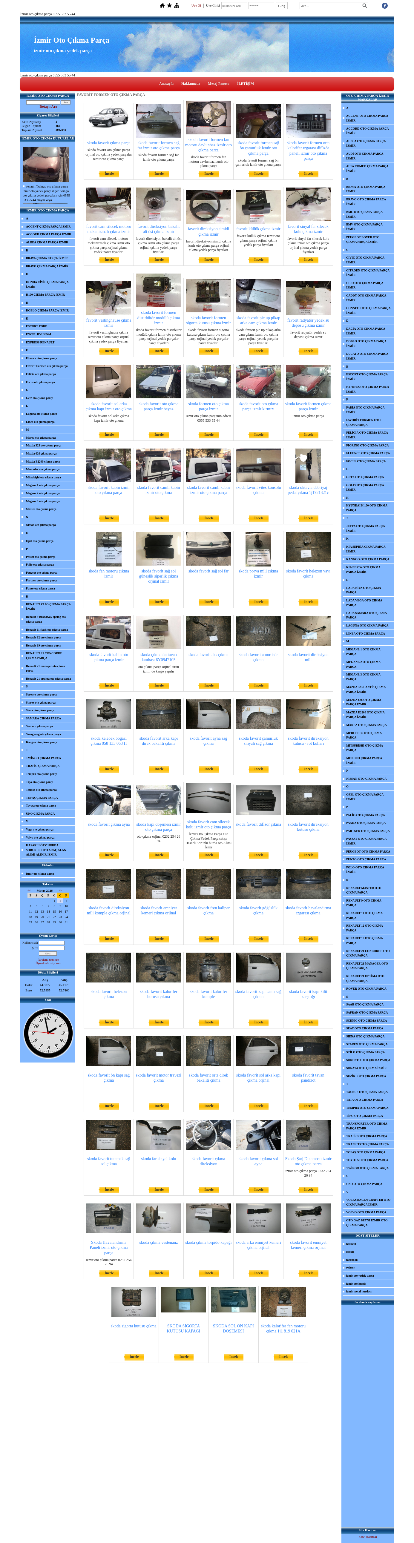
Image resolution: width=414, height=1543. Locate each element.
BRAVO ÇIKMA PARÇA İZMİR (47, 266)
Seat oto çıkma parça (39, 726)
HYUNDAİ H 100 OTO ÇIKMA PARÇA (366, 508)
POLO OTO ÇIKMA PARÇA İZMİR (365, 870)
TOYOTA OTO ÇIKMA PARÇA (367, 1160)
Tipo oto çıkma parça (39, 782)
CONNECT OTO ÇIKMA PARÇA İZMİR (368, 310)
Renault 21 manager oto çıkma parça (45, 668)
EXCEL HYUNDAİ (38, 334)
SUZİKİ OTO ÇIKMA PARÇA (366, 1076)
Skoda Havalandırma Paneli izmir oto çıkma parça (109, 1247)
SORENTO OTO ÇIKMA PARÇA (368, 1060)
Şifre (35, 948)
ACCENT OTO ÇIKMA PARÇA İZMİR (367, 118)
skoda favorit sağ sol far (208, 571)
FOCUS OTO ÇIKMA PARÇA (366, 461)
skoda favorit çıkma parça (109, 143)
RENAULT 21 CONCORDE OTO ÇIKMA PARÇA (368, 953)
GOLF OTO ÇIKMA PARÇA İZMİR (365, 487)
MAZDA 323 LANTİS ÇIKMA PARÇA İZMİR (366, 689)
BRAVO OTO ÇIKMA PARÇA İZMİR (366, 202)
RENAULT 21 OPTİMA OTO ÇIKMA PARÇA (365, 978)
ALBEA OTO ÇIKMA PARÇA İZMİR (366, 143)
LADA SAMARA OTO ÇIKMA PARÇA (366, 615)
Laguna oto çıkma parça (41, 413)
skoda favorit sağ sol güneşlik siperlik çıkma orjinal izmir (158, 576)
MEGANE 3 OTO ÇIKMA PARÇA (363, 677)
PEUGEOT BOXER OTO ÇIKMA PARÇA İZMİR (362, 240)
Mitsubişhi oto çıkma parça (43, 477)
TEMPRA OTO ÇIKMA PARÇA (367, 1107)
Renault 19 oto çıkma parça (43, 645)
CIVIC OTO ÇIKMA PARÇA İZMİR (365, 260)
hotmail (351, 1244)
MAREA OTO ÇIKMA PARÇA (366, 725)
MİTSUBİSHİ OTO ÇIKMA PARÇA (364, 748)
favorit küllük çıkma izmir (258, 229)
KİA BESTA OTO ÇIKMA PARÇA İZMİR (363, 570)
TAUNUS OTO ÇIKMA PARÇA (367, 1092)
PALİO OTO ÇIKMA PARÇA (365, 815)
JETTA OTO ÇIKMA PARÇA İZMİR (365, 528)
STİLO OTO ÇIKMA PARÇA (365, 1052)
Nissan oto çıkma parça (41, 524)
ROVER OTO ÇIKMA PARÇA (366, 988)
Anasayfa (166, 84)
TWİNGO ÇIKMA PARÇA (43, 758)
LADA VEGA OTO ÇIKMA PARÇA (364, 603)
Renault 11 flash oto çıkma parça (47, 629)
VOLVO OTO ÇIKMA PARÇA (366, 1212)
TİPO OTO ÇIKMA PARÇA (364, 1115)
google (350, 1251)
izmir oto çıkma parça (40, 873)
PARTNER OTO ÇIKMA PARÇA (368, 831)
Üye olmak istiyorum (48, 963)
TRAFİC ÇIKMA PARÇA (43, 765)
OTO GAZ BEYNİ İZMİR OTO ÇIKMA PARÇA (367, 1223)
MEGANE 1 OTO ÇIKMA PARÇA (363, 652)
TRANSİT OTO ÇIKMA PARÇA (367, 1144)
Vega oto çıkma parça (39, 829)
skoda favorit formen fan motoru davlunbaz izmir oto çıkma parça (208, 144)
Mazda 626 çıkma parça (41, 453)
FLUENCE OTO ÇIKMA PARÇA (368, 453)
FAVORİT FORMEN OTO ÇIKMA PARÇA (363, 422)
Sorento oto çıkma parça (41, 694)
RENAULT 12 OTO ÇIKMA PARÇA (364, 928)
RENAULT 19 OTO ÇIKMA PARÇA (364, 940)
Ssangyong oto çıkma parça (43, 734)
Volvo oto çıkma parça (40, 837)
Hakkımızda (190, 84)
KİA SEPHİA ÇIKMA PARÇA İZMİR (366, 549)
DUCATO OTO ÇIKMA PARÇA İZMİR (367, 356)
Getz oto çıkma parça (39, 398)
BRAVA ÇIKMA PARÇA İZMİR (47, 258)
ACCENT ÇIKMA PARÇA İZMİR (48, 226)
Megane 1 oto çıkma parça (43, 485)
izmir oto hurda (356, 1283)
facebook (352, 1259)
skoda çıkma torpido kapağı (208, 1242)
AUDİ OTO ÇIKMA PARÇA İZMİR (364, 156)
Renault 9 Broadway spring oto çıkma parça (46, 619)
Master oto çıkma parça (41, 509)
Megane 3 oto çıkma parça (43, 501)
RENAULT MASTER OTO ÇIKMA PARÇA (363, 890)
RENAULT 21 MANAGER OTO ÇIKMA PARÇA (367, 966)
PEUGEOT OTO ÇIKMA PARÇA (368, 851)
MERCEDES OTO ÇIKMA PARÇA (364, 735)
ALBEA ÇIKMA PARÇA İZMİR (47, 242)
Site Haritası (368, 1537)
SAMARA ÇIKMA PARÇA (43, 718)
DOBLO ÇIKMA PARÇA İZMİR (47, 310)
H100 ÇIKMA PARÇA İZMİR (45, 294)
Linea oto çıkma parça (40, 421)
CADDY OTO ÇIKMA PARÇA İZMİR (366, 298)
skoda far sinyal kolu (158, 1159)
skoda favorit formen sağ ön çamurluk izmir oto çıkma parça (258, 148)
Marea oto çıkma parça (41, 437)
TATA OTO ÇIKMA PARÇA (364, 1099)
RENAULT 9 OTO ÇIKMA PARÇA (363, 903)
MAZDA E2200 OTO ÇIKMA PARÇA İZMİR (365, 715)
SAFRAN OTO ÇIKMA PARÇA (367, 1012)
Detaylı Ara (48, 107)
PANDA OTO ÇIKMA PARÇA (366, 823)
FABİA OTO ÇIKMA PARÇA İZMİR (365, 410)
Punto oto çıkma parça (40, 588)
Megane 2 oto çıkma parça (43, 493)
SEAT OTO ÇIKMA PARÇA (364, 1028)
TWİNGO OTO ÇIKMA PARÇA (367, 1168)
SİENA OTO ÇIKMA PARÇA (365, 1036)
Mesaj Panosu (218, 84)
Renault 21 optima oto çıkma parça (48, 678)
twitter (350, 1267)
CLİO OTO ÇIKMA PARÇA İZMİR (364, 285)
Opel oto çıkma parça (39, 541)
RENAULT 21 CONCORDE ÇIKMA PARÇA (44, 656)
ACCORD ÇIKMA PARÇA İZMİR (48, 234)
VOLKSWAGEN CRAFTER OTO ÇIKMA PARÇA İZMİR (368, 1202)
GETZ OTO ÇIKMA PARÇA (365, 477)
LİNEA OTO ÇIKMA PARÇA (365, 633)
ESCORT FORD (36, 326)
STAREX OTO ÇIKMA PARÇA (367, 1044)
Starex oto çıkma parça (41, 702)
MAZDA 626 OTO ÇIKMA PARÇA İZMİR (363, 702)
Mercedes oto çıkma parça (42, 469)
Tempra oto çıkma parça (41, 774)
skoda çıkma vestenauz (158, 1242)
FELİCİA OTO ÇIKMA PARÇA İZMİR (367, 435)
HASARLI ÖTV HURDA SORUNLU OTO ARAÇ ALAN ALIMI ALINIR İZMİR (46, 850)
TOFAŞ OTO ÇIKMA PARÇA (365, 1152)
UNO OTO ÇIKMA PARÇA (364, 1184)
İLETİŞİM (245, 84)
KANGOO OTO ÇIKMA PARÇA (367, 559)
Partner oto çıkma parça (41, 580)
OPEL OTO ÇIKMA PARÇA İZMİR (365, 797)
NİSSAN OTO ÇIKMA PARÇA (366, 778)
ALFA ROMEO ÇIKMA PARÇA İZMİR (367, 169)
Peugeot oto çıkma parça (41, 572)
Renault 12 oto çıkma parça (43, 637)
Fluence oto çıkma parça (41, 358)
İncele (109, 173)
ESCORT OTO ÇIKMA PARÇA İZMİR (367, 377)
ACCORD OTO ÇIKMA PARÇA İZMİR (367, 131)
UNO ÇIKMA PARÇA (40, 813)
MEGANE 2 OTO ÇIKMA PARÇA (363, 664)
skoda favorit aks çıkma (208, 654)
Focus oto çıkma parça (40, 382)
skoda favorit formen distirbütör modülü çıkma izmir (158, 317)
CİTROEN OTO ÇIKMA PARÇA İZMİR (368, 273)
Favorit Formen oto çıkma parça (47, 366)
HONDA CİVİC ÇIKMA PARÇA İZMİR (47, 284)
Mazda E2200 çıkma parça (43, 461)
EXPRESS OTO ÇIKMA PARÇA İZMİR (367, 389)
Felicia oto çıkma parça (41, 374)
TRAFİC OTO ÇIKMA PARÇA (366, 1136)
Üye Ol (196, 5)
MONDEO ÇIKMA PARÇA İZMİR (364, 760)
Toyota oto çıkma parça (41, 805)
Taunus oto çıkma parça (41, 789)
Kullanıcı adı (30, 942)
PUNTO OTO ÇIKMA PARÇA (366, 859)
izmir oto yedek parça (360, 1275)
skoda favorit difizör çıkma (258, 824)
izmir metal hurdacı (359, 1291)
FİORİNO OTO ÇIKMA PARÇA (367, 445)
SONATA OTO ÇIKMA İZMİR (366, 1068)
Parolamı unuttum (48, 959)
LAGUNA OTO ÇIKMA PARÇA (367, 625)
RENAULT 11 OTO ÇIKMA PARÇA (364, 915)
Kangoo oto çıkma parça (41, 742)
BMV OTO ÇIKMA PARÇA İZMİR (364, 227)
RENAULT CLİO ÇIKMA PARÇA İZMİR (48, 607)
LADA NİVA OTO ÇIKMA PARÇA (363, 590)
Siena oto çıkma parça (40, 710)
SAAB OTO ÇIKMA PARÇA (365, 1004)
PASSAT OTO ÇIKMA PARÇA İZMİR (366, 841)
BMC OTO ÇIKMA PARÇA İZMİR (364, 214)
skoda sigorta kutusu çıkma (134, 1326)
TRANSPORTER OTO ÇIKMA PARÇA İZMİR (366, 1126)
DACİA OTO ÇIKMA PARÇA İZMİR (365, 331)
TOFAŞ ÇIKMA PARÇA (42, 797)
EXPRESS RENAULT (40, 342)
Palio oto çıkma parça (40, 564)
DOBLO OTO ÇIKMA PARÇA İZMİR (366, 344)
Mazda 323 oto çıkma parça (43, 445)
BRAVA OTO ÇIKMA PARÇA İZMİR (365, 189)
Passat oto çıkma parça (41, 556)
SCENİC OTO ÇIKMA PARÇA (366, 1020)
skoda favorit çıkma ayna (109, 824)
